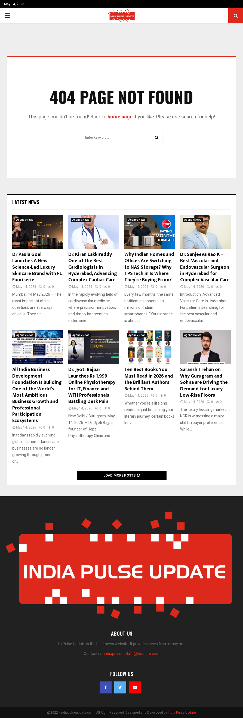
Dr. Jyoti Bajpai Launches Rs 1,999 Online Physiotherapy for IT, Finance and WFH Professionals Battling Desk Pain (91, 386)
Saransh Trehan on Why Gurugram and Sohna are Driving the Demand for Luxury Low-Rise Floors (204, 382)
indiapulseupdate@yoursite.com (131, 653)
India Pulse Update (182, 712)
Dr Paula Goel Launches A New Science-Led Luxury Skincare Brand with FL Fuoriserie (37, 267)
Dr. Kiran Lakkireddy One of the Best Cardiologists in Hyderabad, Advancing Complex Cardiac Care (92, 267)
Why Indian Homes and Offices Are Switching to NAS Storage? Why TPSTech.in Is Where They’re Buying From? (149, 267)
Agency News (24, 219)
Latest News (25, 202)
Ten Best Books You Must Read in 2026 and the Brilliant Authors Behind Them (148, 379)
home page (120, 116)
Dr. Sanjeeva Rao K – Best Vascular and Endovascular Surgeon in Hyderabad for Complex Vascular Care (205, 267)
